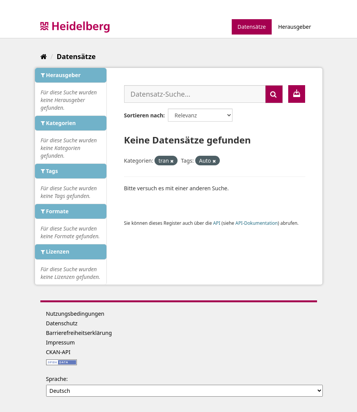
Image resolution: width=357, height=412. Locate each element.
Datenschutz (62, 323)
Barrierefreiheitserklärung (79, 332)
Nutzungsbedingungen (75, 313)
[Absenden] (274, 94)
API (216, 223)
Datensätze (251, 26)
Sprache (56, 378)
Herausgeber (294, 26)
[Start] (43, 56)
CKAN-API (58, 352)
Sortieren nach (143, 115)
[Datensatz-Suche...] (195, 94)
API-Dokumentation (257, 223)
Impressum (60, 342)
